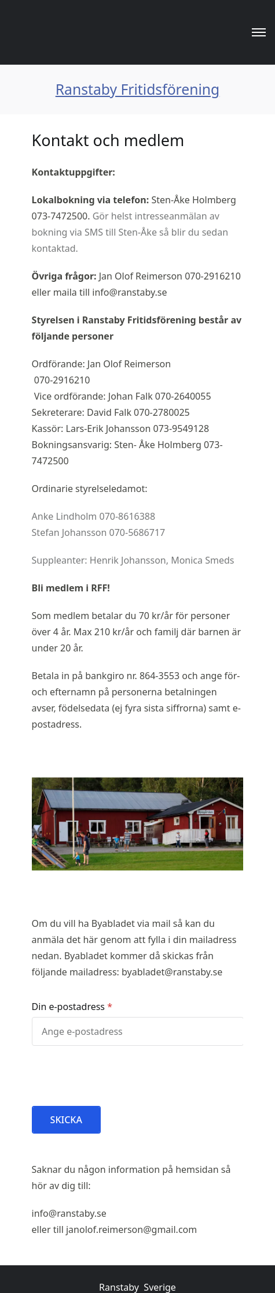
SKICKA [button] (66, 1119)
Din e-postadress (68, 1006)
